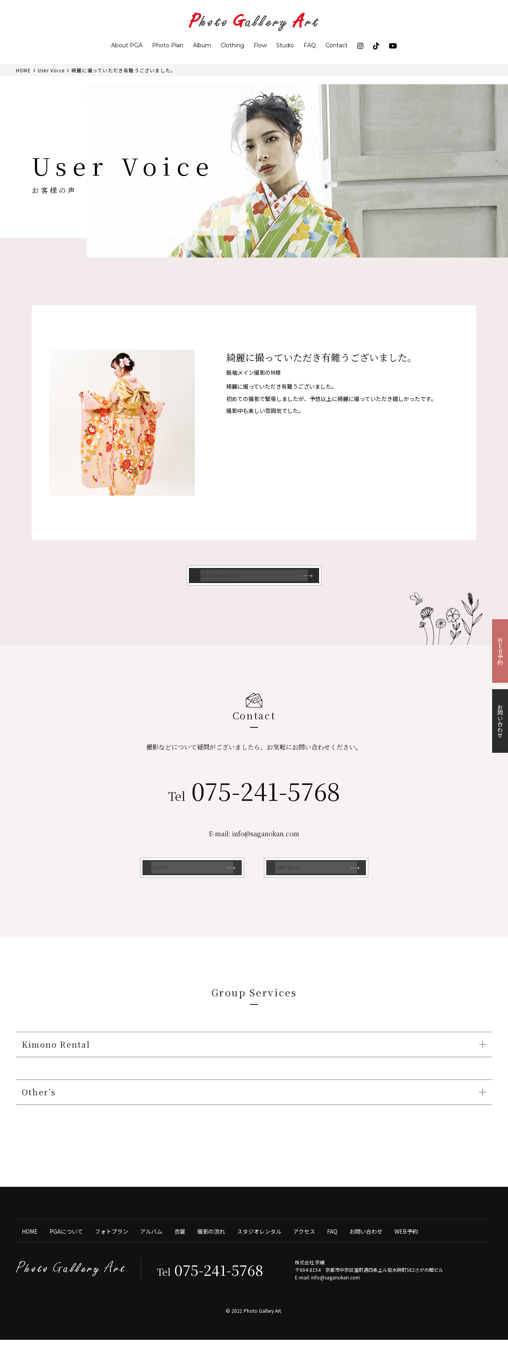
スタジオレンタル (259, 1261)
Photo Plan (167, 45)
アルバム (151, 1261)
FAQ (310, 45)
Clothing (232, 45)
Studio (285, 45)
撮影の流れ (211, 1261)
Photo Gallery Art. (263, 1342)
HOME (30, 1261)
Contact (336, 45)
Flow (260, 45)
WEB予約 (406, 1261)
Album (202, 45)
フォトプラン (111, 1261)
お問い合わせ (366, 1261)
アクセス (304, 1261)
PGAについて (66, 1261)
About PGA (126, 45)
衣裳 (179, 1261)
